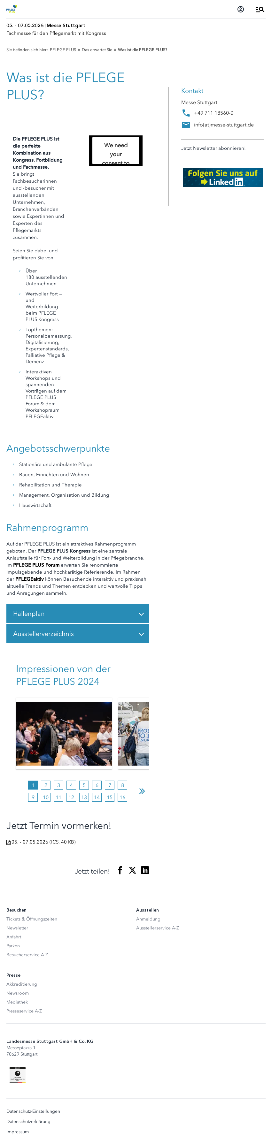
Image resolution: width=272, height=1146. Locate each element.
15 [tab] (110, 797)
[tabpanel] (64, 733)
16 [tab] (122, 797)
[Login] (241, 9)
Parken (13, 946)
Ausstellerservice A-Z (157, 928)
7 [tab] (109, 785)
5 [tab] (84, 785)
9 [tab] (33, 797)
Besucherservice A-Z (27, 955)
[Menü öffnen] (260, 9)
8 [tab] (122, 785)
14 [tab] (97, 797)
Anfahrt (13, 937)
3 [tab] (58, 785)
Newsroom (17, 993)
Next (142, 791)
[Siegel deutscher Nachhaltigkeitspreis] (17, 1075)
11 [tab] (58, 797)
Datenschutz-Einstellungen (33, 1111)
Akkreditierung (21, 984)
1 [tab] (33, 785)
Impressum (17, 1132)
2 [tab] (45, 785)
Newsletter (17, 928)
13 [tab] (84, 797)
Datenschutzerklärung (28, 1121)
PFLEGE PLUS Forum (35, 565)
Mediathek (17, 1002)
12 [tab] (71, 797)
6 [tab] (97, 785)
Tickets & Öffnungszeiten (31, 919)
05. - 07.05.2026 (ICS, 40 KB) (44, 842)
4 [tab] (71, 785)
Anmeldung (148, 919)
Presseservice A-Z (24, 1011)
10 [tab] (46, 797)
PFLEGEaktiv (29, 579)
